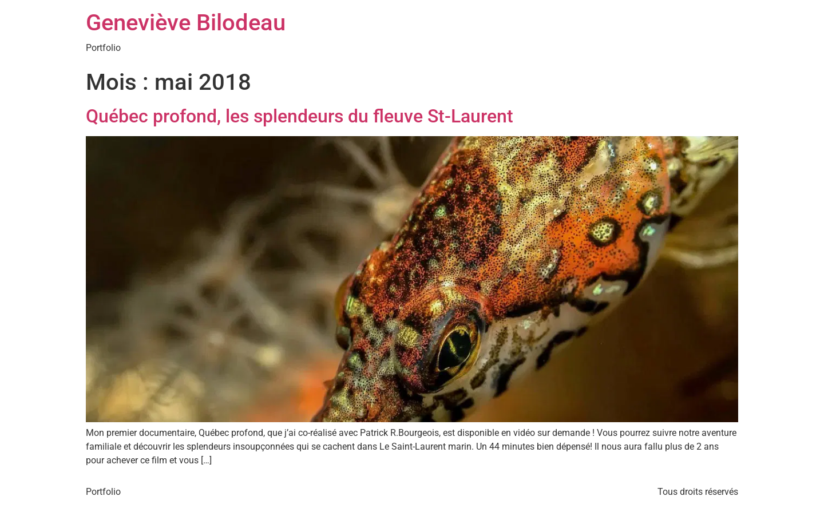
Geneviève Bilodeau (186, 22)
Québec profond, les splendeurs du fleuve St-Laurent (299, 116)
